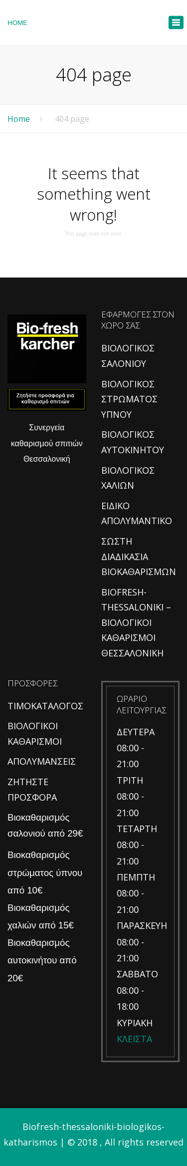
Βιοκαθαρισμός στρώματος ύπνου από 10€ (44, 872)
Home (18, 118)
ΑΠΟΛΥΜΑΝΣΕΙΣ (41, 761)
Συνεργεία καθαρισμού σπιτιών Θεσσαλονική (47, 443)
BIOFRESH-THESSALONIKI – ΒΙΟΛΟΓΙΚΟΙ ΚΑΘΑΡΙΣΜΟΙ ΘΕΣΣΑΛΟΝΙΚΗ (136, 622)
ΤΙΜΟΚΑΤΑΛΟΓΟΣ (45, 706)
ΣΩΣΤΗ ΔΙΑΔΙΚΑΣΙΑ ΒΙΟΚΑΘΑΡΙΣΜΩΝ (138, 556)
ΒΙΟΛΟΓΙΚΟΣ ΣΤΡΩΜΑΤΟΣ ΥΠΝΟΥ (129, 399)
